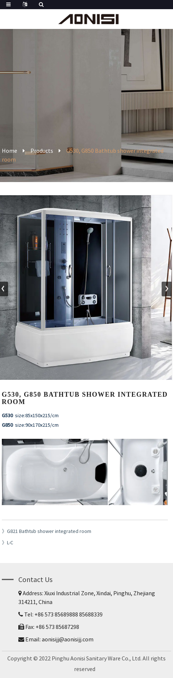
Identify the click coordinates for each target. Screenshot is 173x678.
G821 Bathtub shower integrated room (49, 531)
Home (9, 150)
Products (41, 150)
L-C (10, 542)
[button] (167, 289)
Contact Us (35, 579)
